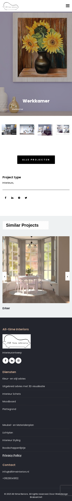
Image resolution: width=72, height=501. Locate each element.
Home (5, 109)
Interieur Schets (11, 394)
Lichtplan (7, 432)
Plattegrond (9, 409)
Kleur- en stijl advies (14, 378)
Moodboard (9, 401)
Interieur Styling (11, 440)
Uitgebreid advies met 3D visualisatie (23, 386)
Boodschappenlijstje (14, 448)
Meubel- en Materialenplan (18, 425)
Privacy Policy (12, 455)
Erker (6, 308)
